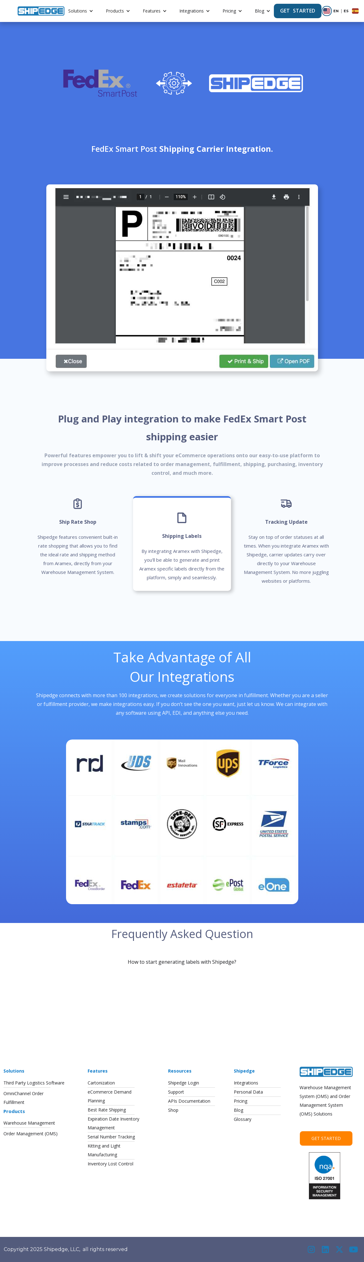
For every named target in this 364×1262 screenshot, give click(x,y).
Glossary (242, 1119)
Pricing (229, 11)
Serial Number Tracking (111, 1137)
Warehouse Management (29, 1123)
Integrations (191, 11)
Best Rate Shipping (107, 1110)
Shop (173, 1110)
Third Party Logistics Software (33, 1083)
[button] (81, 11)
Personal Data (248, 1092)
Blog (259, 11)
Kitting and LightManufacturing (104, 1150)
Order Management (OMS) (30, 1134)
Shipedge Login (183, 1083)
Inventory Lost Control (110, 1164)
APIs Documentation (189, 1101)
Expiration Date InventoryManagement (113, 1123)
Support (176, 1092)
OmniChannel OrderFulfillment (23, 1097)
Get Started (326, 1138)
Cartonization (101, 1083)
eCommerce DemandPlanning (109, 1096)
